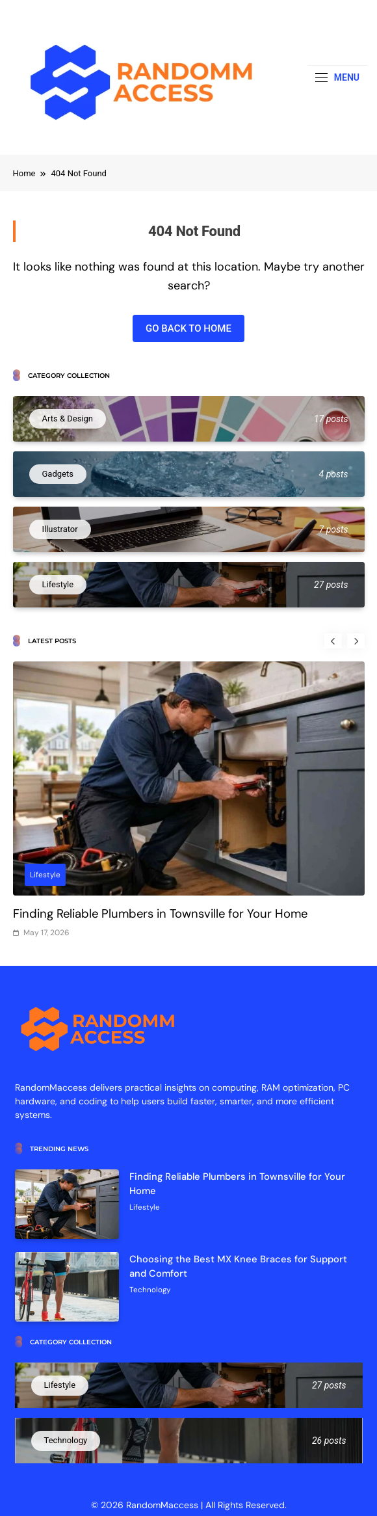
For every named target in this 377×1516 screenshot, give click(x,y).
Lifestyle (45, 875)
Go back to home (188, 328)
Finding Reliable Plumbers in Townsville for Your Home (160, 914)
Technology (149, 1290)
